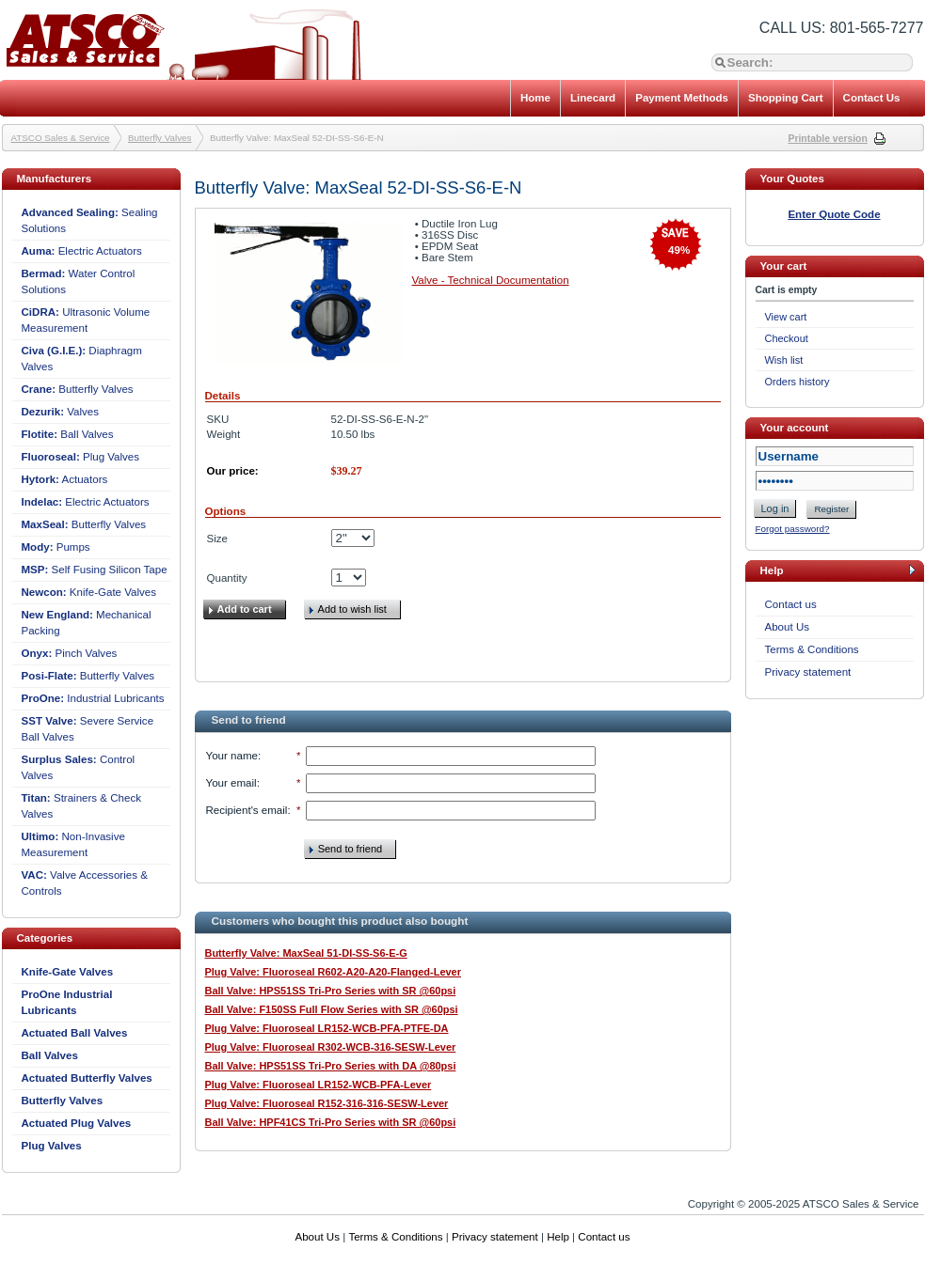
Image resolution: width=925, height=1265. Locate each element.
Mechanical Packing (87, 622)
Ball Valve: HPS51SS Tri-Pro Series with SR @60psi (330, 990)
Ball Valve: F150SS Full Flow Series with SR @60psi (331, 1009)
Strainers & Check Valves (81, 806)
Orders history (797, 381)
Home (535, 97)
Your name (232, 755)
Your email (231, 783)
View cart (786, 316)
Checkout (786, 338)
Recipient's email (247, 810)
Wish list (784, 360)
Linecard (592, 97)
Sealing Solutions (90, 220)
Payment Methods (681, 97)
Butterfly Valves (159, 138)
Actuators (65, 479)
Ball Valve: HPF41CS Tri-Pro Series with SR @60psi (330, 1122)
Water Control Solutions (79, 281)
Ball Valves (68, 434)
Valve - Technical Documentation (490, 280)
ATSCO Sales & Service (60, 138)
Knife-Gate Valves (89, 592)
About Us (787, 626)
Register (831, 509)
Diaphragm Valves (82, 358)
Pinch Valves (70, 653)
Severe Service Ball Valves (88, 728)
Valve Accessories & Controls (85, 883)
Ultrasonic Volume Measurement (86, 320)
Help (558, 1236)
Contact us (791, 604)
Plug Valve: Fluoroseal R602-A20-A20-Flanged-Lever (333, 971)
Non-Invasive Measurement (73, 844)
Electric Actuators (82, 251)
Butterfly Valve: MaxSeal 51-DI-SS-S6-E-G (306, 953)
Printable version (828, 138)
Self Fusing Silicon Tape (94, 569)
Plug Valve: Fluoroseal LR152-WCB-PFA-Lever (318, 1084)
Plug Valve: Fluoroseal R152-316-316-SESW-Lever (327, 1103)
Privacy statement (808, 672)
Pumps (56, 547)
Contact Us (872, 97)
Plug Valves (81, 456)
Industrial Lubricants (93, 698)
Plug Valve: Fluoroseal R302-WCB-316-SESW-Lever (330, 1047)
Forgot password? (793, 528)
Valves (61, 411)
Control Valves (79, 767)
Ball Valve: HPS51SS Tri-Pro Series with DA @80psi (330, 1065)
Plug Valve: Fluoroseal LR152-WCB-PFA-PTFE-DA (327, 1028)
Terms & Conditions (812, 649)
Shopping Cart (785, 97)
